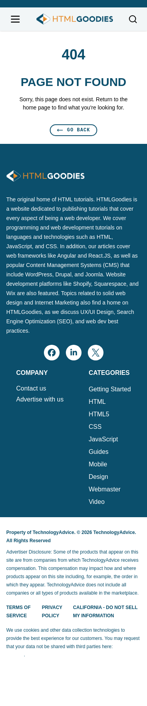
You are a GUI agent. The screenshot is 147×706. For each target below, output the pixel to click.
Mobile (98, 464)
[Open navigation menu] (15, 19)
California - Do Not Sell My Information (105, 611)
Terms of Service (18, 611)
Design (98, 476)
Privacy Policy (52, 611)
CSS (95, 426)
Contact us (31, 388)
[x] (95, 352)
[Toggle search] (133, 19)
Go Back (73, 130)
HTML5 (99, 414)
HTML (97, 401)
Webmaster (105, 489)
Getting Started (110, 389)
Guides (99, 451)
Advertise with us (40, 399)
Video (97, 501)
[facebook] (52, 352)
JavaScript (103, 439)
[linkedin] (74, 352)
